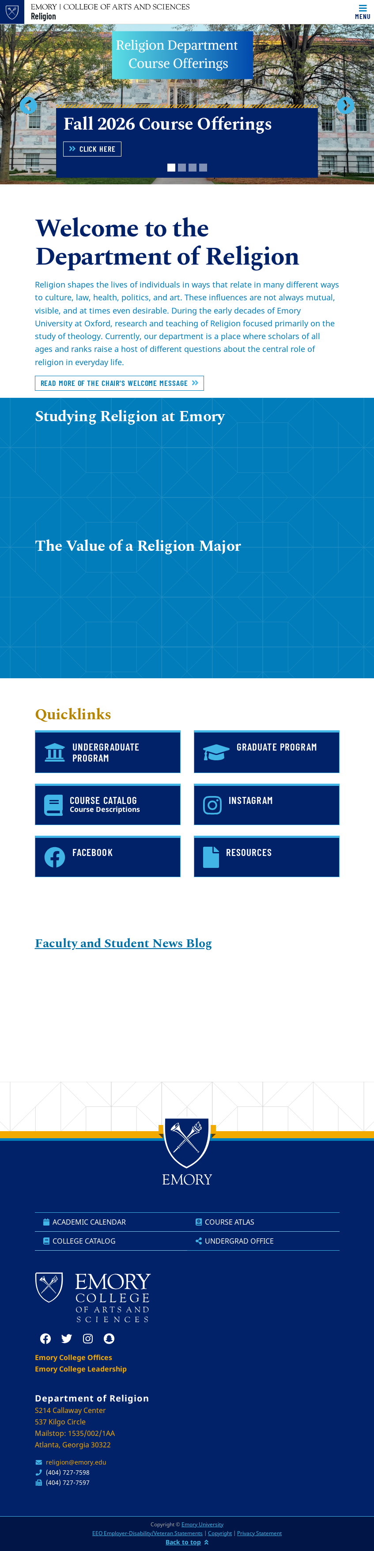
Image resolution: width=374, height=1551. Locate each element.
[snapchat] (109, 1339)
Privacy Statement (259, 1533)
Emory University (202, 1524)
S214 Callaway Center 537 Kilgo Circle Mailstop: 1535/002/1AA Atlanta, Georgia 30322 (75, 1427)
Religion (43, 15)
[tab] (171, 167)
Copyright (220, 1533)
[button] (28, 105)
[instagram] (87, 1339)
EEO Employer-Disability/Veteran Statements (147, 1533)
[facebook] (45, 1339)
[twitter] (66, 1339)
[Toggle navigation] (363, 12)
